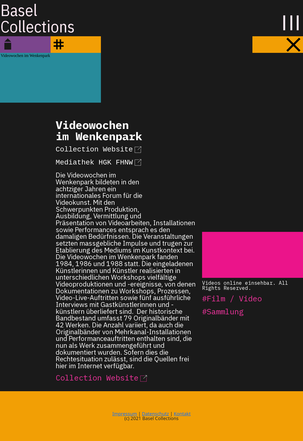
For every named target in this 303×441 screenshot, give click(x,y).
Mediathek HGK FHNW (99, 161)
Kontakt (182, 414)
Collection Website (99, 148)
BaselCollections (38, 18)
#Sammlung (222, 311)
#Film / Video (232, 298)
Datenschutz (155, 414)
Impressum (124, 414)
